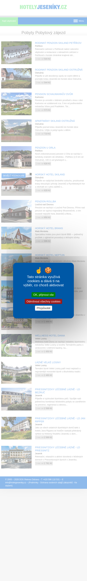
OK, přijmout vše (43, 294)
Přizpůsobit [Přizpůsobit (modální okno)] (43, 308)
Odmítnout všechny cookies (44, 301)
